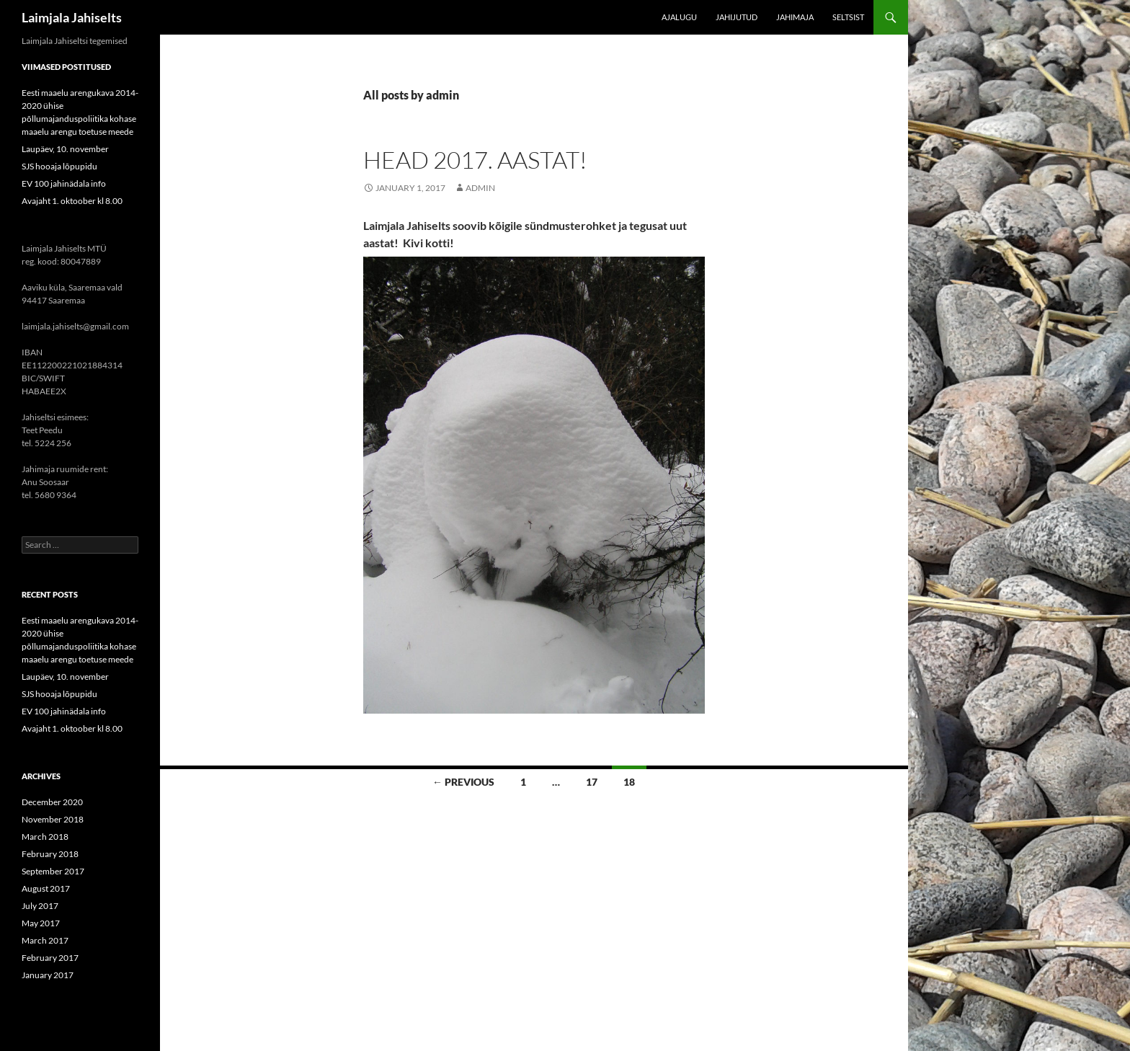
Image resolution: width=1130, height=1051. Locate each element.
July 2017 (40, 905)
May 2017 (41, 923)
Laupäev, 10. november (65, 148)
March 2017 (45, 940)
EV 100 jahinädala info (64, 183)
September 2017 (53, 871)
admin (480, 187)
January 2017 (48, 975)
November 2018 (53, 819)
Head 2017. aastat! (475, 159)
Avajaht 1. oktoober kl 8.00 (72, 200)
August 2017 (46, 888)
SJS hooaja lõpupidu (59, 166)
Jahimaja (795, 17)
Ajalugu (679, 17)
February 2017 (50, 957)
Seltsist (848, 17)
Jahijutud (736, 17)
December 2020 (52, 802)
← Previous (463, 782)
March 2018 (45, 836)
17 (591, 782)
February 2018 (50, 853)
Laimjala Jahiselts (72, 17)
